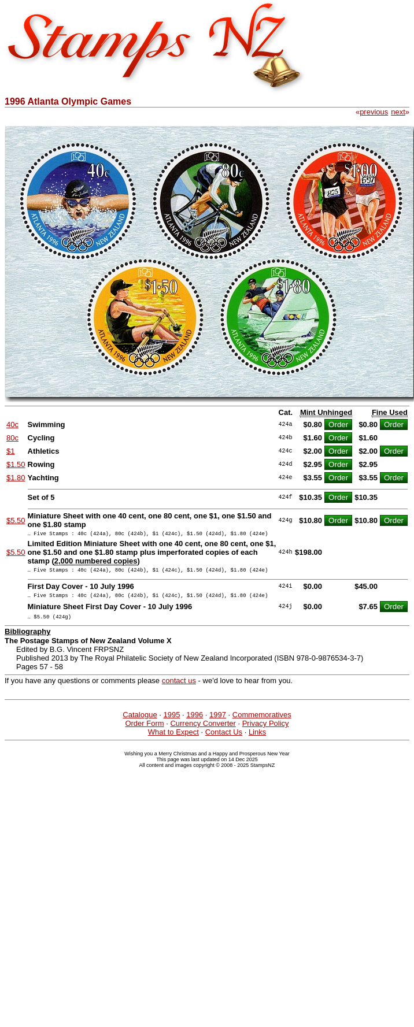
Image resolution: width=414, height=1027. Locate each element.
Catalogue (140, 721)
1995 (171, 721)
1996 (194, 721)
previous (374, 111)
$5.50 (15, 520)
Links (257, 739)
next (398, 111)
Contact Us (223, 739)
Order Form (144, 730)
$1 (10, 451)
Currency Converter (202, 730)
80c (12, 437)
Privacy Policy (265, 730)
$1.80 (15, 477)
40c (12, 424)
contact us (179, 687)
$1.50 (15, 464)
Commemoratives (261, 721)
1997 (217, 721)
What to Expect (173, 739)
